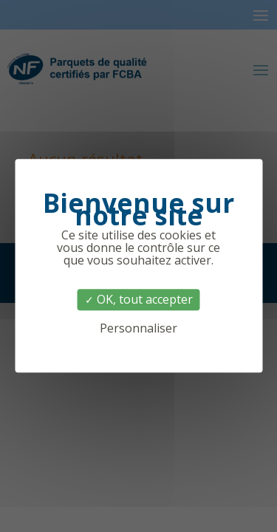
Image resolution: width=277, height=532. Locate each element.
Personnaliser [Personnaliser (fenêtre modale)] (138, 329)
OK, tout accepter (139, 299)
